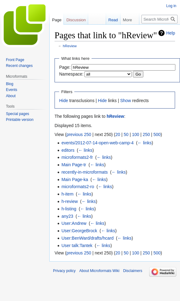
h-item (67, 194)
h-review (69, 201)
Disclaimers (132, 271)
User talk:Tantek (76, 245)
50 (126, 134)
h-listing (68, 208)
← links (144, 142)
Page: (65, 67)
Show (125, 100)
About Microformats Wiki (99, 271)
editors (67, 150)
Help (170, 33)
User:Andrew (73, 223)
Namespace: (71, 74)
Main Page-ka (74, 179)
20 (117, 134)
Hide (63, 100)
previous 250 (79, 134)
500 (157, 134)
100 (135, 134)
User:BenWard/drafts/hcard (87, 238)
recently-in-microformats (84, 172)
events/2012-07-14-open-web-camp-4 (97, 142)
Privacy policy (64, 271)
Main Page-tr (73, 164)
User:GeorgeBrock (79, 230)
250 (146, 134)
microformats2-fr (77, 157)
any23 (67, 216)
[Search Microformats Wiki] (159, 19)
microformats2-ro (77, 186)
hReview (70, 46)
